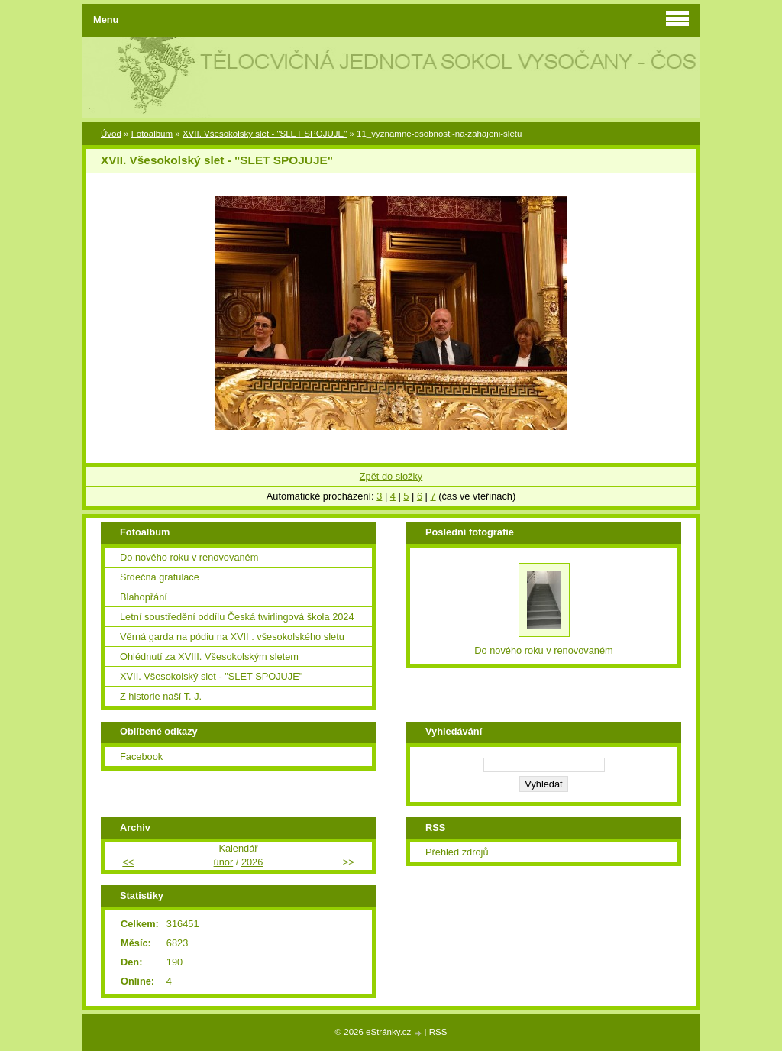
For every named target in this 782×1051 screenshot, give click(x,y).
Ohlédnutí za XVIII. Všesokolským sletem (209, 656)
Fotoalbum (152, 133)
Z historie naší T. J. (161, 696)
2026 (252, 862)
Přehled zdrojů (457, 852)
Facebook (141, 756)
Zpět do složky (391, 476)
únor (224, 862)
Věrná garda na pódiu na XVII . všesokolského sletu (232, 636)
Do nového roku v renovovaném (189, 557)
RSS (438, 1031)
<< (128, 862)
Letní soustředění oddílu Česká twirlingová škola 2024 (237, 617)
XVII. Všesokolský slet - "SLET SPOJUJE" (265, 133)
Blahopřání (143, 597)
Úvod (111, 133)
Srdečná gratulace (159, 577)
